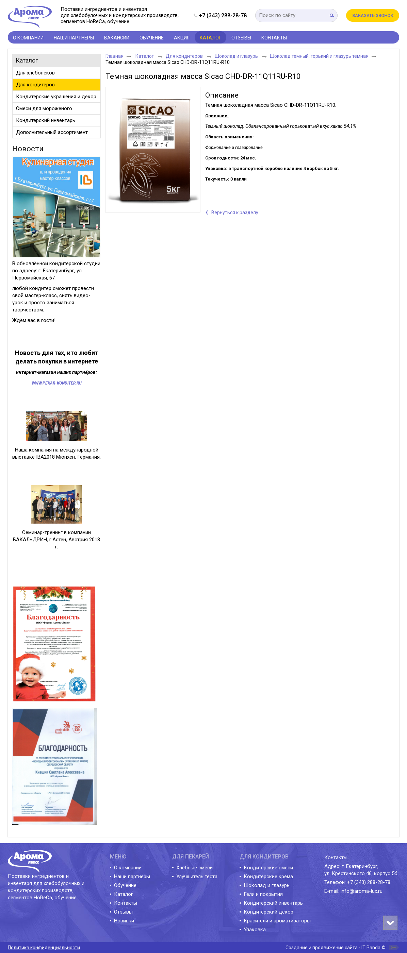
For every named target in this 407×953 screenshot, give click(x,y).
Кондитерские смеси (268, 868)
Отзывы (123, 912)
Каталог (210, 37)
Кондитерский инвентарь (273, 903)
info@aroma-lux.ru (361, 891)
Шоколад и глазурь (237, 56)
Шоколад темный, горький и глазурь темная (319, 56)
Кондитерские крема (268, 876)
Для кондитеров (185, 56)
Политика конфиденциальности (44, 947)
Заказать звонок (372, 15)
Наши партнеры (132, 876)
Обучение (125, 885)
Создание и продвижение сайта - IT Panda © (336, 947)
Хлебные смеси (194, 868)
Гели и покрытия (263, 894)
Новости (28, 148)
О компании (128, 868)
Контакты (125, 903)
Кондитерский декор (268, 912)
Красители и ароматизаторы (277, 921)
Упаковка (255, 929)
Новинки (124, 921)
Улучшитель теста (196, 876)
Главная (114, 56)
